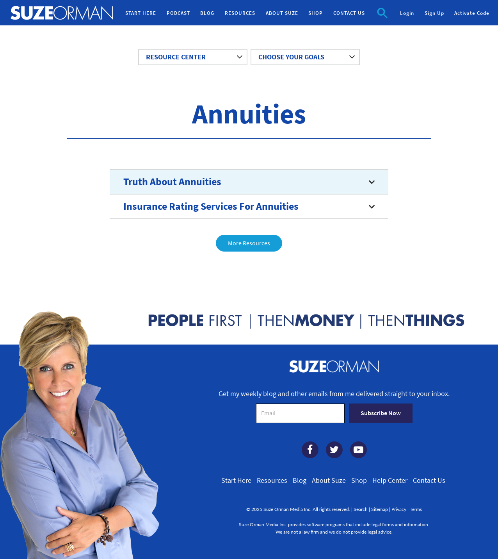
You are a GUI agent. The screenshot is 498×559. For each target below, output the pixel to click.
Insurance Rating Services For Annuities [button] (211, 206)
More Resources (249, 243)
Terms (416, 509)
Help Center (389, 480)
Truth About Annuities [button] (172, 181)
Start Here (236, 480)
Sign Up (434, 13)
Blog (299, 480)
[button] (382, 12)
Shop (359, 480)
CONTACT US (349, 13)
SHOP (315, 13)
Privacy (398, 509)
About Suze (329, 480)
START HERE (140, 13)
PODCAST (178, 13)
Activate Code (471, 13)
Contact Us (429, 480)
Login (407, 13)
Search (361, 509)
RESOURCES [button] (240, 13)
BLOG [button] (207, 13)
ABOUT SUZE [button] (282, 13)
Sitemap (379, 509)
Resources (272, 480)
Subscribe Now (381, 413)
